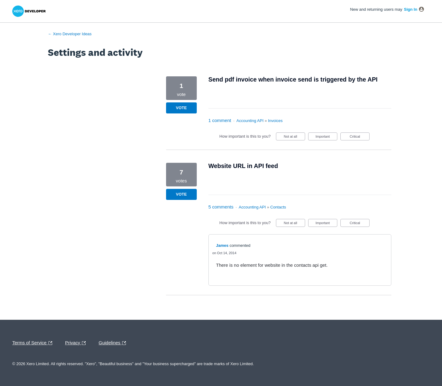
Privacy (77, 343)
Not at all (294, 137)
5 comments (221, 206)
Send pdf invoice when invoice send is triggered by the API (293, 79)
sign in (410, 9)
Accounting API (249, 120)
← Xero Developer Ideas (69, 34)
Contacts (278, 207)
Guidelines (114, 343)
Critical (359, 137)
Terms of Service (33, 343)
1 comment (219, 120)
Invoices (275, 120)
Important (326, 137)
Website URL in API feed (243, 165)
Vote (181, 107)
